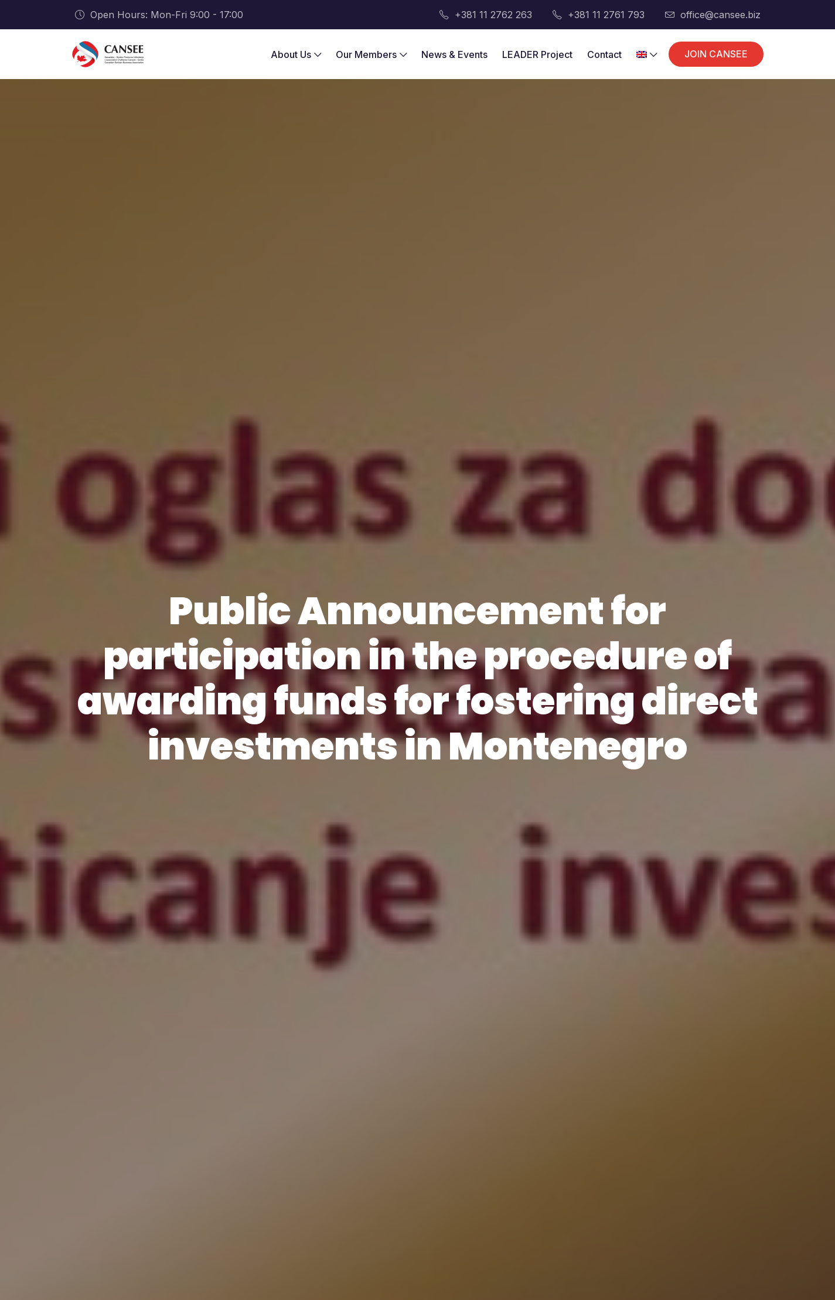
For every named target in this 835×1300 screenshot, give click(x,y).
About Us (296, 54)
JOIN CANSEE (716, 54)
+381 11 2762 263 (485, 14)
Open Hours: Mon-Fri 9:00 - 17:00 (159, 14)
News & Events (454, 54)
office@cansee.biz (713, 14)
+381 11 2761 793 (599, 14)
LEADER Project (537, 54)
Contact (604, 54)
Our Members (371, 54)
